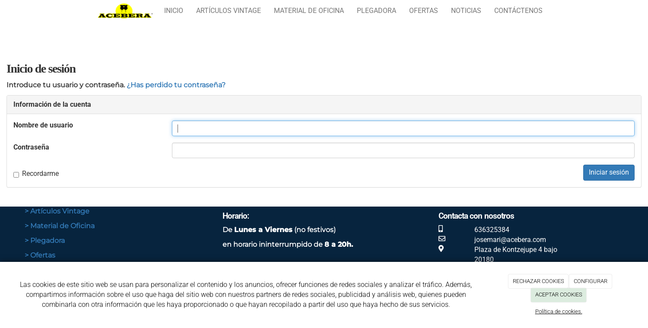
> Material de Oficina (60, 226)
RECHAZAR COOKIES (538, 281)
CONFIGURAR (590, 281)
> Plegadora (45, 240)
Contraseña (31, 147)
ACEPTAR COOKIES (558, 294)
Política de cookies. (558, 311)
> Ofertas (40, 255)
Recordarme (36, 173)
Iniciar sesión (609, 172)
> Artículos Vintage (57, 211)
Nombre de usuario (43, 125)
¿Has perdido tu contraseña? (176, 85)
